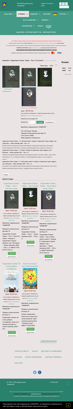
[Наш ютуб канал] (64, 6)
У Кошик (12, 253)
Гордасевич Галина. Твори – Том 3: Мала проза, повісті (48, 186)
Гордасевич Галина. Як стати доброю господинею (11, 266)
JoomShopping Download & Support (48, 342)
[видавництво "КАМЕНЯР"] (4, 4)
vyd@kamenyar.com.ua (36, 47)
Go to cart (68, 74)
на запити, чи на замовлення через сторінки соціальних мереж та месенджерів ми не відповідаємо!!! (36, 50)
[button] (48, 406)
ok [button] (68, 405)
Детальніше (12, 256)
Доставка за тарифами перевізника (33, 115)
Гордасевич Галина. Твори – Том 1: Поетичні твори (11, 186)
